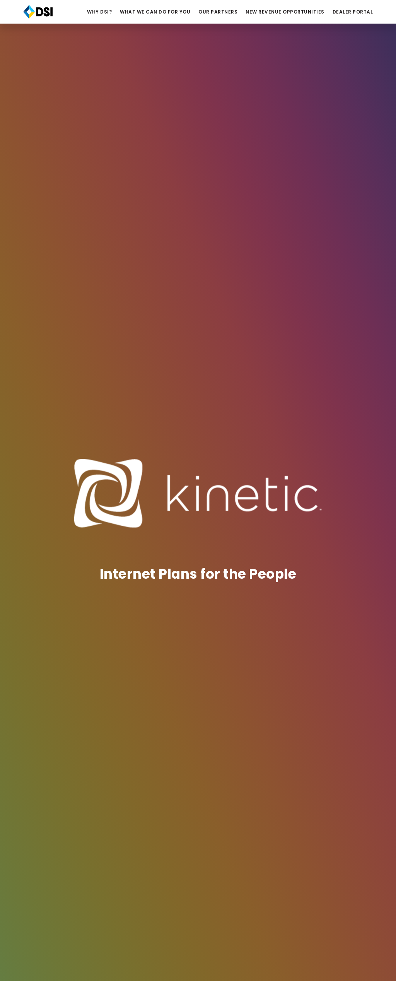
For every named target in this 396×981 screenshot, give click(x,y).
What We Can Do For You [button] (155, 12)
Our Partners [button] (217, 12)
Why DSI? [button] (99, 12)
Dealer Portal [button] (353, 12)
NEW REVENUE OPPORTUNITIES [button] (285, 12)
